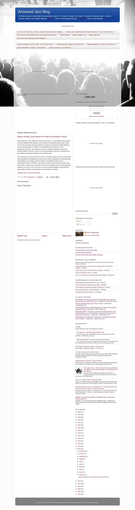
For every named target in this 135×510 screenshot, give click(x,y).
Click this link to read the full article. (28, 173)
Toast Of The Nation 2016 (83, 272)
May (80, 467)
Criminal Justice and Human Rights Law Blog (88, 255)
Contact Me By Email (67, 26)
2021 (79, 425)
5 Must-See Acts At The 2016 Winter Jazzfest (88, 270)
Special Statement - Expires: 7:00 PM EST (101, 44)
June (80, 464)
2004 (79, 494)
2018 (79, 433)
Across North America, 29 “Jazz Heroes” (87, 289)
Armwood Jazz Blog (34, 12)
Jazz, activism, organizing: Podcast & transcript (89, 287)
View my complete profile (91, 235)
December (82, 451)
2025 (79, 414)
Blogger (96, 502)
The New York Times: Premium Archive (87, 352)
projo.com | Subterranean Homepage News (88, 380)
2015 (79, 441)
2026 (79, 412)
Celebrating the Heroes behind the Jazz (87, 282)
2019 (79, 430)
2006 (79, 489)
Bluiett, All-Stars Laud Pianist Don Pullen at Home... (94, 477)
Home (44, 236)
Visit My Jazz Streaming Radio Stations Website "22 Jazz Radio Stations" (90, 32)
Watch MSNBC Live (79, 35)
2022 (79, 422)
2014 (79, 443)
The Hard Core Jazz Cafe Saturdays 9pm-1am (90, 332)
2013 (79, 446)
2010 (79, 483)
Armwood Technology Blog (83, 252)
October (81, 453)
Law (105, 19)
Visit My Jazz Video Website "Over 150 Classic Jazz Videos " (37, 35)
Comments (81, 224)
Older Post (66, 236)
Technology (81, 19)
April (80, 469)
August (81, 459)
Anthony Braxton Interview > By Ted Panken (88, 360)
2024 (79, 417)
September (82, 456)
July (80, 461)
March (81, 472)
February (82, 474)
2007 (79, 486)
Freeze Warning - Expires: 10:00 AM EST (70, 44)
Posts (79, 221)
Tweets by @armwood (82, 243)
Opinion (50, 19)
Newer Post (22, 236)
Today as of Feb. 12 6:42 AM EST (60, 47)
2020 (79, 428)
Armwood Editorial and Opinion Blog (86, 250)
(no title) (77, 327)
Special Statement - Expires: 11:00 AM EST (31, 47)
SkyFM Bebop (65, 35)
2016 (79, 438)
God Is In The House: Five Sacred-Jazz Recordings (90, 275)
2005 (79, 491)
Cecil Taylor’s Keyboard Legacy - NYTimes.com (89, 346)
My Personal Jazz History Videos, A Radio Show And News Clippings (40, 32)
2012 (79, 448)
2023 (79, 420)
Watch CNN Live (94, 35)
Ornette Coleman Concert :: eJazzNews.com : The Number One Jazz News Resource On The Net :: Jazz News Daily (96, 387)
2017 (79, 435)
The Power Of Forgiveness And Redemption (31, 38)
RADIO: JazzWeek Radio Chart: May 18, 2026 (89, 303)
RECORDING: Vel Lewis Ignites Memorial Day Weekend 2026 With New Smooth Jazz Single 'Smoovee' (95, 300)
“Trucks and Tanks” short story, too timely (87, 285)
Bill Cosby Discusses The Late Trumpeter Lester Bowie (92, 339)
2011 (79, 481)
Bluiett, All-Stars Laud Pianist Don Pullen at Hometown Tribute (42, 137)
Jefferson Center (37, 141)
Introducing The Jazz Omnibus (84, 292)
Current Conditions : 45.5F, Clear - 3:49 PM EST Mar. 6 (35, 44)
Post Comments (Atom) (32, 240)
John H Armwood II (92, 232)
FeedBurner (100, 116)
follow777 (83, 502)
